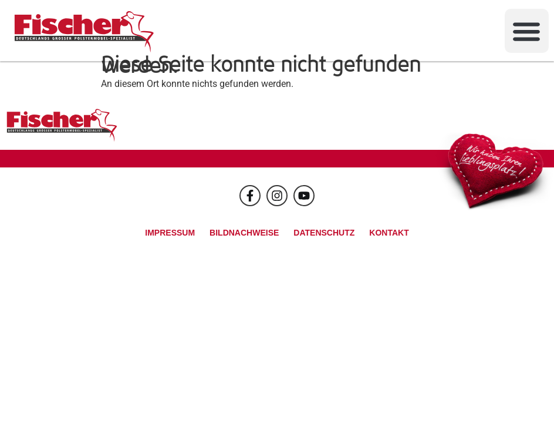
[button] (527, 31)
